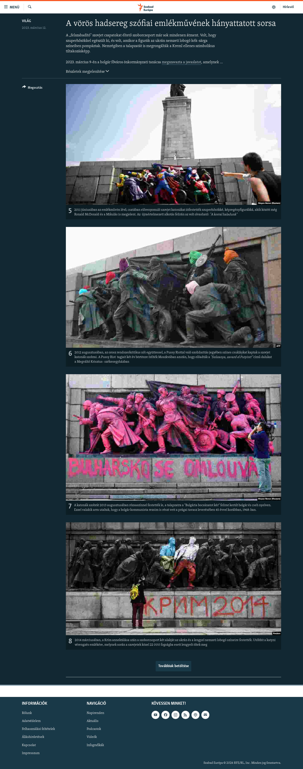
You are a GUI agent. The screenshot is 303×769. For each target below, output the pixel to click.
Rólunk (27, 713)
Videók (92, 737)
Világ (26, 21)
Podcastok (94, 729)
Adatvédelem (31, 721)
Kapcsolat (29, 745)
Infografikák (95, 745)
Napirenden (95, 713)
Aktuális (92, 721)
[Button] (32, 88)
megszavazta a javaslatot (181, 62)
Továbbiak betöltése (173, 666)
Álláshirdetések (33, 737)
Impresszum (31, 753)
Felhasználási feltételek (38, 729)
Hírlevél (288, 7)
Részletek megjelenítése (87, 71)
